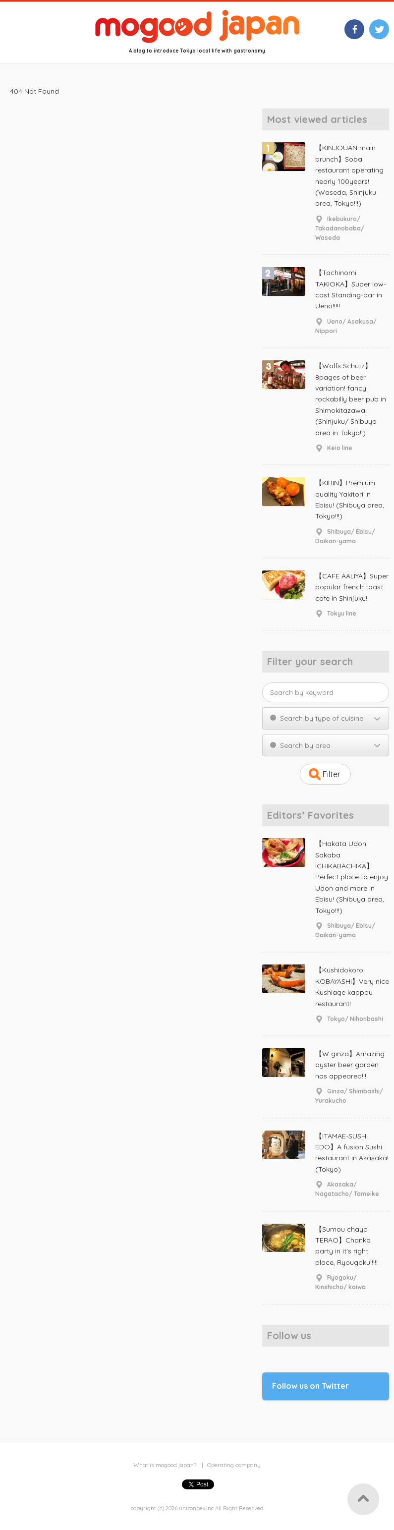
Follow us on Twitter (310, 1386)
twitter (379, 37)
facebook (354, 37)
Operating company (234, 1465)
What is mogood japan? (164, 1465)
